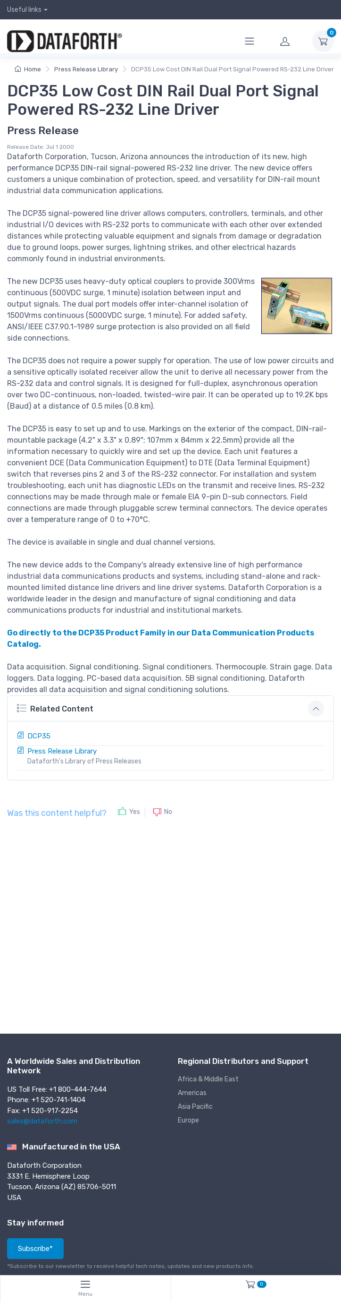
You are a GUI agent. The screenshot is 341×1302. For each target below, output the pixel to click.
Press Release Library (86, 69)
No (168, 812)
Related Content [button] (55, 708)
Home (28, 69)
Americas (192, 1093)
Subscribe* (35, 1248)
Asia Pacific (195, 1107)
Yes (134, 812)
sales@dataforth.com (42, 1121)
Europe (188, 1120)
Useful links (24, 10)
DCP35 (38, 736)
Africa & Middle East (208, 1079)
